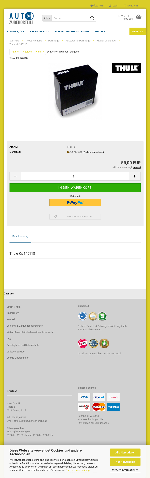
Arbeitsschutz (39, 31)
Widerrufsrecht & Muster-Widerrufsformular (30, 332)
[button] (97, 6)
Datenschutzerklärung (78, 470)
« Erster (15, 52)
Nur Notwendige (125, 461)
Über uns (138, 31)
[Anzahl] (75, 176)
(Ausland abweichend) (93, 152)
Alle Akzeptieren (125, 452)
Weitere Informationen (125, 470)
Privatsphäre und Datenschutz (23, 345)
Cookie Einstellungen (18, 358)
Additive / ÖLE (15, 31)
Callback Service (16, 352)
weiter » (40, 52)
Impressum (13, 313)
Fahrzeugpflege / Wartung (72, 31)
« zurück (27, 52)
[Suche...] (46, 18)
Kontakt (11, 319)
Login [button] (113, 5)
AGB (9, 339)
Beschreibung (20, 236)
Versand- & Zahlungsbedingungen (25, 326)
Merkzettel (131, 5)
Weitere (100, 31)
